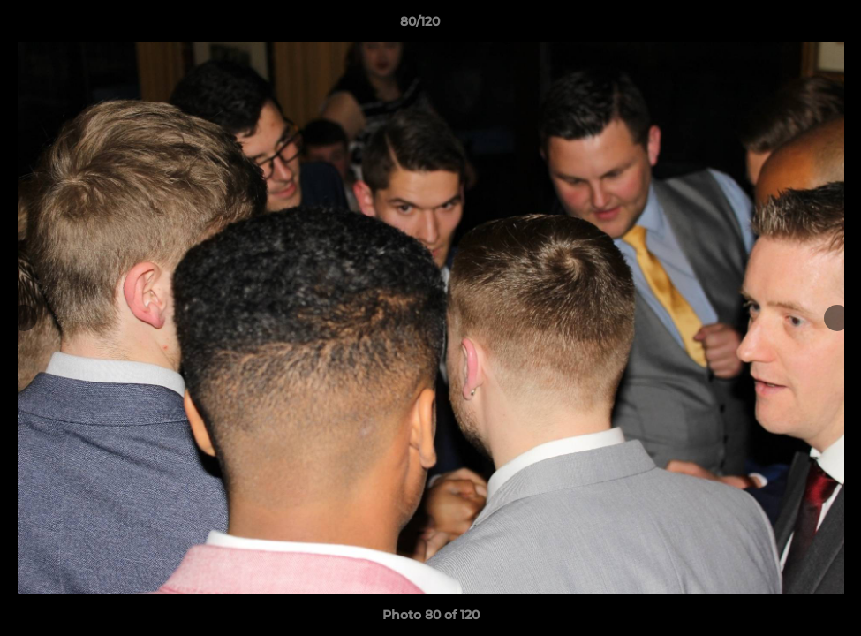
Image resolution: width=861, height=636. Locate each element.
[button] (786, 26)
